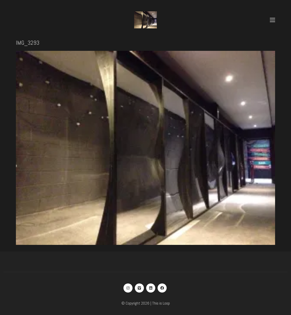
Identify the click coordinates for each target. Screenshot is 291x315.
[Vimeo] (139, 288)
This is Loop (161, 303)
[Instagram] (128, 288)
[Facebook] (162, 288)
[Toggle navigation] (272, 20)
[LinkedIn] (150, 288)
